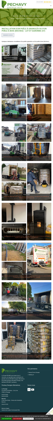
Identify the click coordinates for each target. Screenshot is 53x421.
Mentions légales (5, 408)
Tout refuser (17, 418)
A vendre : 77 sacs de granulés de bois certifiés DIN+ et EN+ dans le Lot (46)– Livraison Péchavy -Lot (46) (26, 117)
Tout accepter (6, 418)
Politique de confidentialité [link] (43, 418)
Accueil (12, 18)
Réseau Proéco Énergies (34, 372)
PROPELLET (31, 374)
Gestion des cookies (6, 410)
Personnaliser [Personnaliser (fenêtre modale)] (28, 418)
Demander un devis (8, 35)
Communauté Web (15, 410)
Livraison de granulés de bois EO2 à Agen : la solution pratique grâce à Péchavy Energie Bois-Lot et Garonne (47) (26, 157)
